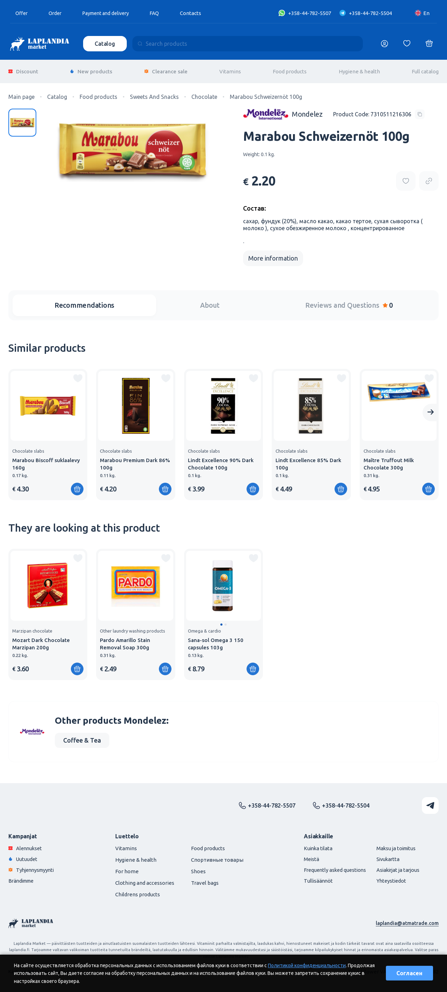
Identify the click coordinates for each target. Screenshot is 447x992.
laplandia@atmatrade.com (407, 919)
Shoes (198, 868)
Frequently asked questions (330, 866)
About (210, 302)
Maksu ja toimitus (394, 845)
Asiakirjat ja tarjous (396, 866)
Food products (290, 70)
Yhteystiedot (388, 877)
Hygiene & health (359, 70)
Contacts (199, 13)
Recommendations (84, 302)
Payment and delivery (111, 13)
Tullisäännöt (312, 877)
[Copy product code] (379, 111)
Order (57, 13)
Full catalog (425, 70)
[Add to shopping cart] (77, 485)
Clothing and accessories (144, 879)
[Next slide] (431, 409)
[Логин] (384, 43)
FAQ (162, 13)
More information (273, 254)
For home (127, 868)
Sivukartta (385, 856)
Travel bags (205, 879)
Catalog (105, 44)
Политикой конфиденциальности (307, 965)
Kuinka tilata (313, 845)
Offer (22, 13)
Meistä (306, 856)
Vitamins (230, 70)
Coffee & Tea (82, 736)
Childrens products (137, 891)
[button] (221, 621)
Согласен (409, 973)
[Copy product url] (429, 177)
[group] (47, 431)
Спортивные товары (217, 856)
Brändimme (22, 877)
